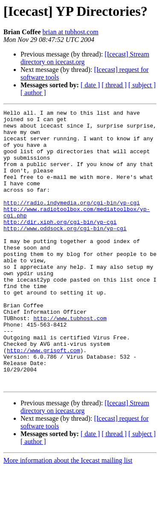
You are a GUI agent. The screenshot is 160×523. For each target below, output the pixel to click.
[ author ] (33, 92)
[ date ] (90, 85)
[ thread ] (114, 85)
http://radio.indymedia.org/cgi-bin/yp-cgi (71, 222)
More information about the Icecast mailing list (67, 515)
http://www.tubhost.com (70, 360)
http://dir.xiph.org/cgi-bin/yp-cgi (59, 245)
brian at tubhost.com (71, 32)
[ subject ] (142, 85)
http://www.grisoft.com (43, 399)
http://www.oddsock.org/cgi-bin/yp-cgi (65, 252)
